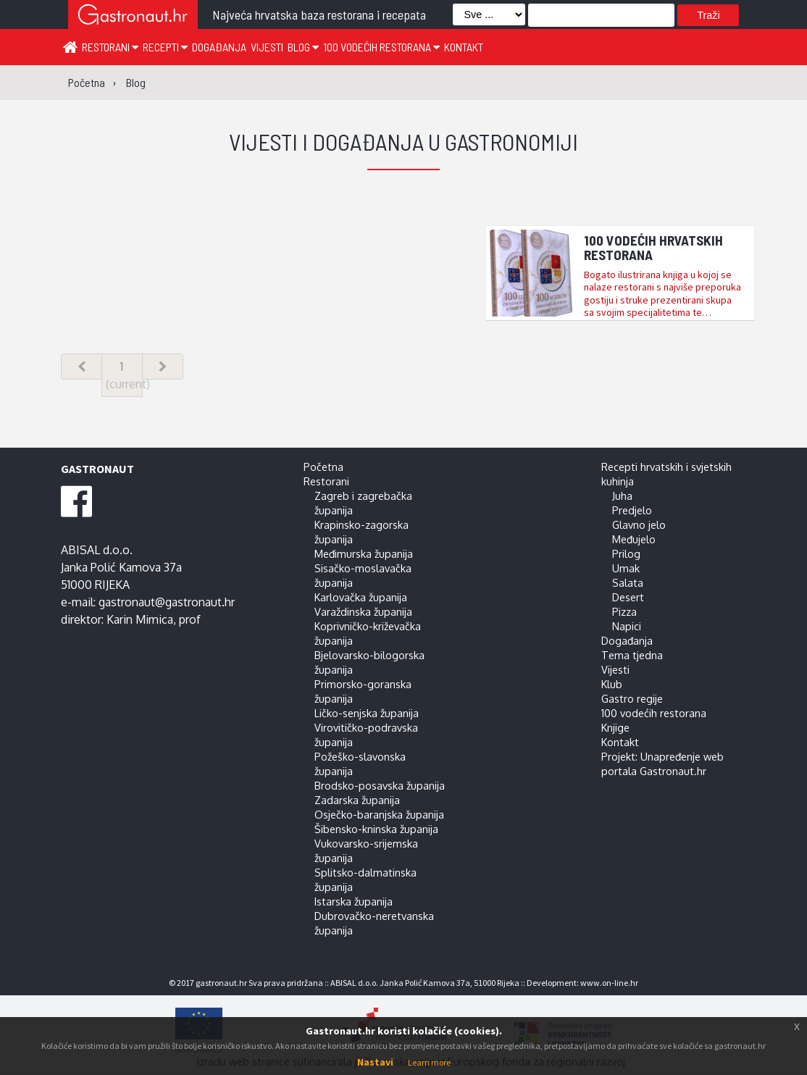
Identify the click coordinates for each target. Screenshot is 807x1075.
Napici (626, 625)
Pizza (624, 611)
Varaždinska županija (363, 611)
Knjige (615, 727)
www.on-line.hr (609, 982)
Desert (628, 596)
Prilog (626, 553)
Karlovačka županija (360, 596)
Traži (708, 15)
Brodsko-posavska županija (379, 785)
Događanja (219, 47)
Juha (622, 495)
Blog (303, 47)
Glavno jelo (639, 524)
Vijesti (267, 47)
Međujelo (634, 538)
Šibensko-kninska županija (376, 828)
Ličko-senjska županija (366, 712)
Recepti (165, 47)
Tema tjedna (632, 654)
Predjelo (632, 509)
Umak (626, 567)
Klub (611, 683)
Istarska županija (353, 901)
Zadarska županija (357, 799)
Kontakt (463, 47)
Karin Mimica (139, 619)
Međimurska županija (363, 553)
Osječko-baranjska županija (379, 814)
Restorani (110, 47)
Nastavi (375, 1061)
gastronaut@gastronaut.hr (167, 602)
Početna (323, 466)
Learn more (429, 1062)
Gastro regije (632, 698)
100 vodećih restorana (381, 47)
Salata (627, 582)
